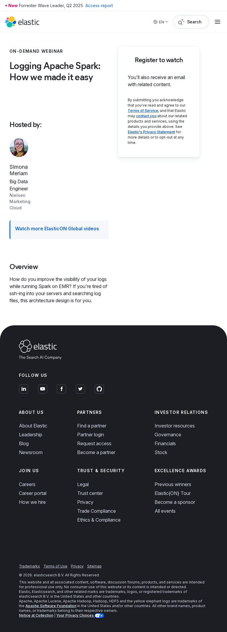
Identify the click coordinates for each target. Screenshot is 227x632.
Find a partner (91, 426)
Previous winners (173, 484)
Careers (27, 484)
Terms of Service (143, 110)
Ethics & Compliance (99, 520)
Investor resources (175, 426)
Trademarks (29, 566)
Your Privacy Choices (75, 615)
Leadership (30, 435)
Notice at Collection (36, 615)
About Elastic (33, 426)
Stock (161, 452)
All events (165, 511)
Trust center (90, 493)
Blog (24, 443)
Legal (83, 484)
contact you (146, 116)
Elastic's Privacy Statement (151, 132)
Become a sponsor (175, 502)
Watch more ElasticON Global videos (57, 228)
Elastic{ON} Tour (173, 493)
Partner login (90, 435)
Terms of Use (55, 566)
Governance (168, 435)
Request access (94, 443)
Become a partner (96, 452)
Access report (99, 5)
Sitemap (94, 566)
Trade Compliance (96, 511)
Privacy (85, 502)
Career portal (32, 493)
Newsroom (31, 452)
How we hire (32, 502)
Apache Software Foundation (50, 606)
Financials (165, 443)
